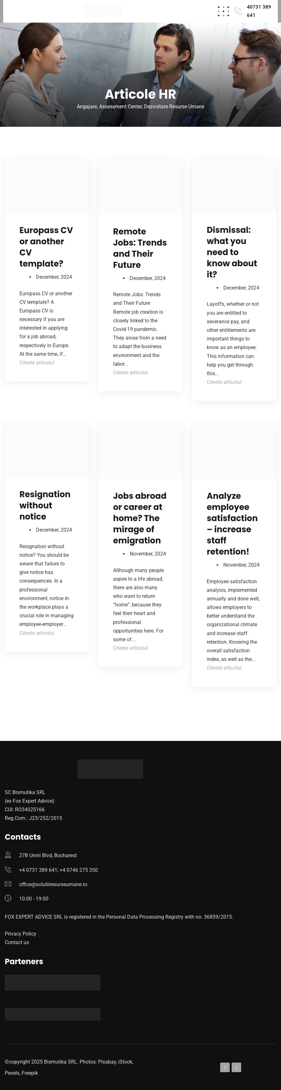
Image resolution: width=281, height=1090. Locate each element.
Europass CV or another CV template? (46, 247)
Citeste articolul (36, 363)
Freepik (30, 1073)
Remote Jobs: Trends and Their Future (140, 248)
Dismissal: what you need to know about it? (232, 252)
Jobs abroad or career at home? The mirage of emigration (140, 518)
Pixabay (107, 1062)
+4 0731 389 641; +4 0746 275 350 (58, 870)
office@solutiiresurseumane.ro (53, 884)
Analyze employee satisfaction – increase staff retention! (232, 523)
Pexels (12, 1073)
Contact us (17, 942)
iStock (125, 1062)
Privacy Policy (20, 934)
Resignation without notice (44, 505)
